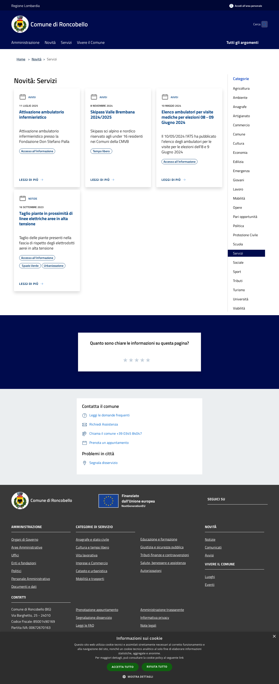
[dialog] (139, 658)
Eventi (209, 584)
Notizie (28, 199)
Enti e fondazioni (23, 563)
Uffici (15, 555)
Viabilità (239, 308)
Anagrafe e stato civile (92, 539)
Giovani (238, 180)
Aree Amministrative (26, 547)
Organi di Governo (24, 539)
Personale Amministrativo (30, 578)
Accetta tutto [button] (123, 667)
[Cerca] (262, 24)
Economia (240, 152)
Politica (238, 225)
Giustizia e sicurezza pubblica (162, 547)
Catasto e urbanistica (91, 570)
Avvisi (27, 97)
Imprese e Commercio (92, 563)
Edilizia (238, 161)
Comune (239, 134)
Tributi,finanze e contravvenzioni (164, 554)
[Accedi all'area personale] (246, 6)
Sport (237, 271)
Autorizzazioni (151, 570)
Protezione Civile (245, 235)
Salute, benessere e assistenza (163, 562)
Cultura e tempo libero (92, 547)
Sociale (238, 262)
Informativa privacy (154, 617)
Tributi (238, 280)
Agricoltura (241, 88)
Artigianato (241, 115)
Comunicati (213, 547)
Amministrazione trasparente (162, 609)
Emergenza (241, 170)
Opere (237, 207)
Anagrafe (240, 106)
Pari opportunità (245, 216)
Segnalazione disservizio (94, 617)
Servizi (238, 253)
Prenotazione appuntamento (97, 609)
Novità (36, 59)
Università (240, 299)
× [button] (274, 636)
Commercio (241, 125)
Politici (16, 570)
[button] (139, 676)
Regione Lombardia (25, 5)
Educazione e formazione (158, 539)
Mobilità (239, 198)
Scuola (238, 244)
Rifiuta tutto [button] (157, 667)
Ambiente (240, 97)
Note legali (148, 625)
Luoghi (210, 576)
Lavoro (238, 189)
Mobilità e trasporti (90, 578)
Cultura (238, 143)
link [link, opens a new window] (181, 658)
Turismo (239, 289)
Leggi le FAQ (85, 625)
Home (21, 59)
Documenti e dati (24, 586)
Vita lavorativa (86, 555)
